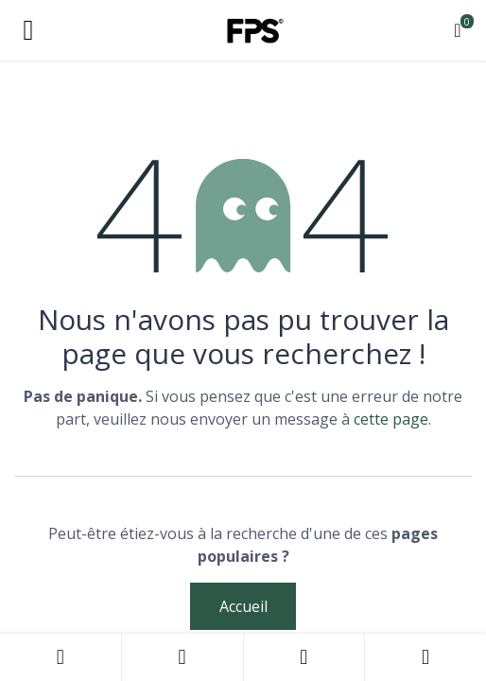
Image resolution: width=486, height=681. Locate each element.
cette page (391, 419)
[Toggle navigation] (28, 30)
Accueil (243, 606)
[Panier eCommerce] (457, 30)
